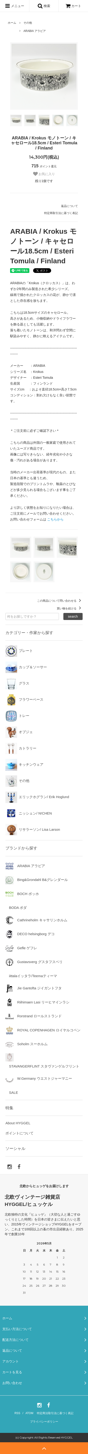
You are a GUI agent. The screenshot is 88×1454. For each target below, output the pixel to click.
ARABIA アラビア (34, 31)
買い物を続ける (69, 608)
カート (73, 6)
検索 (44, 5)
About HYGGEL (17, 1123)
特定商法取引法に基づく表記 (55, 1413)
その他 (27, 22)
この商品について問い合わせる (59, 600)
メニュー (14, 5)
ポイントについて (19, 1133)
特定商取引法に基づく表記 (61, 213)
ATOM (29, 1413)
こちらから (55, 519)
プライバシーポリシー (44, 1421)
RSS (17, 1413)
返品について (69, 206)
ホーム (12, 22)
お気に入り (44, 174)
